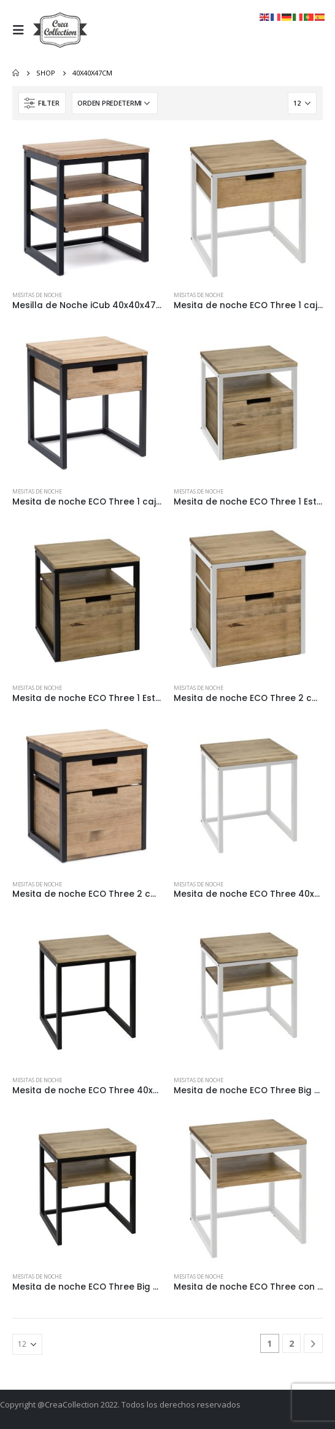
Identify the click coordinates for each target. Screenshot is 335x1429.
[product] (86, 207)
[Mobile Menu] (21, 30)
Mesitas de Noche (37, 295)
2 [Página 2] (291, 1343)
